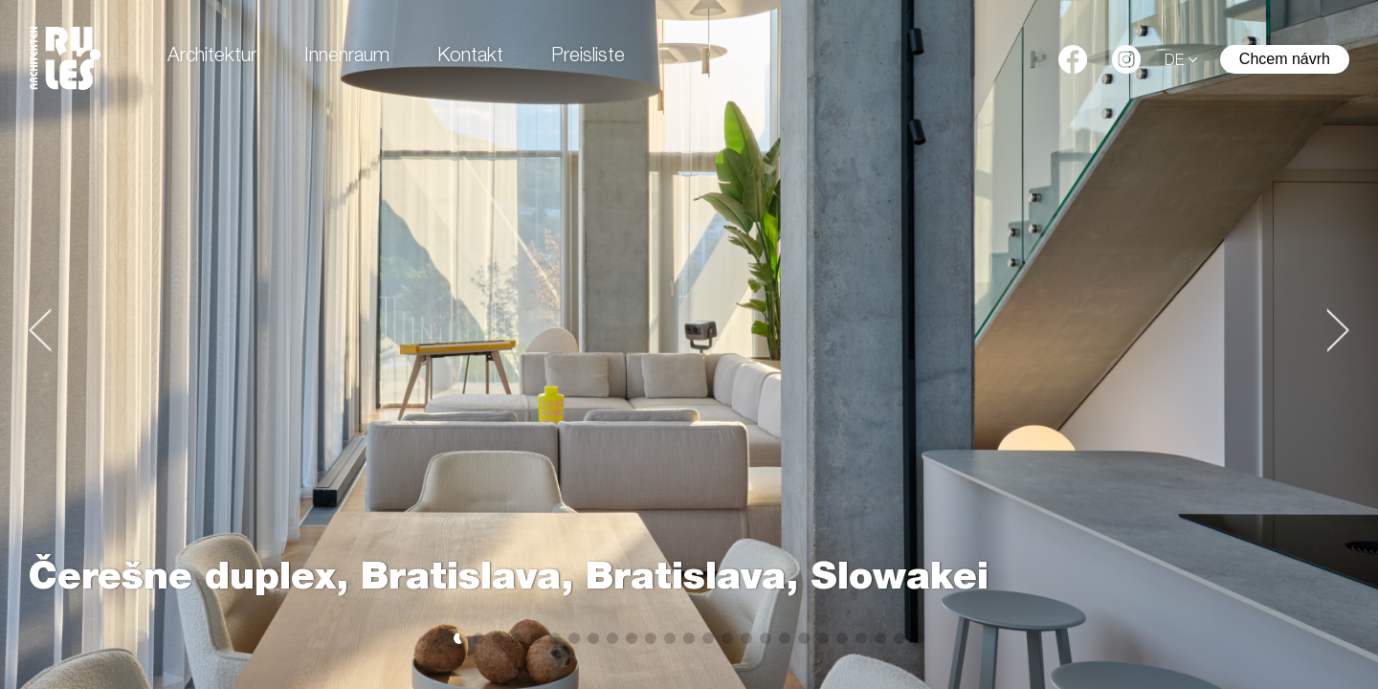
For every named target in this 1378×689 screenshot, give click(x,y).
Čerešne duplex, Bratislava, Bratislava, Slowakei (509, 580)
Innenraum (346, 57)
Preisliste (588, 57)
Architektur (211, 57)
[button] (40, 330)
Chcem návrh (1284, 59)
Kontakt (470, 57)
